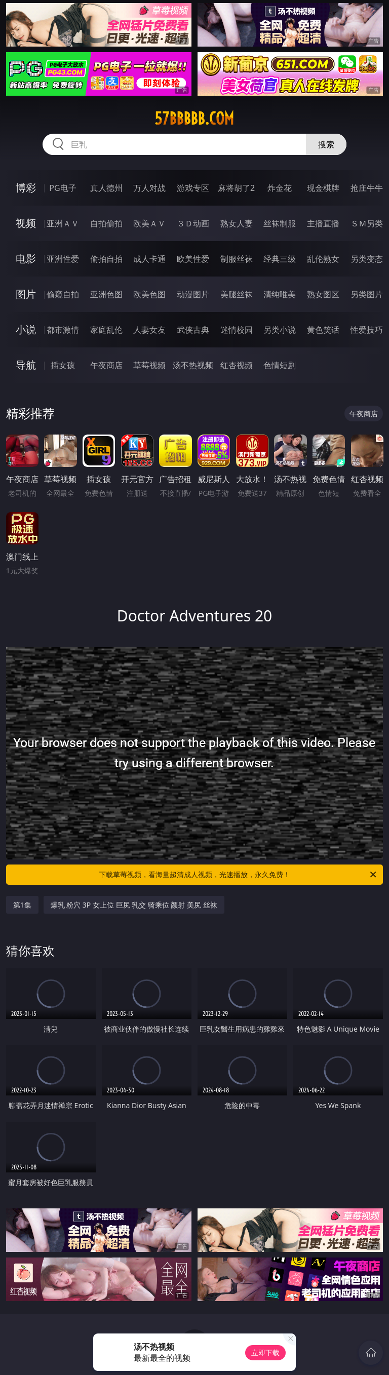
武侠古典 (193, 329)
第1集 (22, 905)
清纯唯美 (279, 294)
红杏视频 (236, 365)
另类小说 (279, 329)
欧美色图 (149, 294)
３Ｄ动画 (193, 223)
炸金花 (279, 187)
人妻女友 (149, 329)
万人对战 (149, 187)
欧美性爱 (193, 258)
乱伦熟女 (323, 258)
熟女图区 (323, 294)
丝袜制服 (279, 223)
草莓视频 (149, 365)
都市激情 (63, 329)
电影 (26, 258)
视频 (26, 223)
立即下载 (265, 1352)
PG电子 (62, 187)
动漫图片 (193, 294)
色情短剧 (279, 365)
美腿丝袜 (236, 294)
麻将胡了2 (236, 187)
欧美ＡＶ (149, 223)
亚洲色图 (106, 294)
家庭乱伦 (106, 329)
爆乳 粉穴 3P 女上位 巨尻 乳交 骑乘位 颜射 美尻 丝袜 (134, 905)
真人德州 (106, 187)
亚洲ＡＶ (63, 223)
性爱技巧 (367, 329)
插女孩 (63, 365)
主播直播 (323, 223)
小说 (26, 329)
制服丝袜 (236, 258)
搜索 (326, 144)
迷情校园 (236, 329)
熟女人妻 (236, 223)
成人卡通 (149, 258)
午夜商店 (106, 365)
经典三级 (279, 258)
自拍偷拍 (106, 223)
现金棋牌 (323, 187)
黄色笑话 (323, 329)
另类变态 (367, 258)
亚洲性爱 (63, 258)
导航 (26, 365)
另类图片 (367, 294)
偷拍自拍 (106, 258)
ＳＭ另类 (367, 223)
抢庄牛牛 (367, 187)
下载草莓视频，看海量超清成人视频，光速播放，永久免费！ (238, 875)
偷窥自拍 (63, 294)
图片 (26, 294)
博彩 (26, 187)
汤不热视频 (193, 365)
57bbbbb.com (194, 118)
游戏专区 (193, 187)
